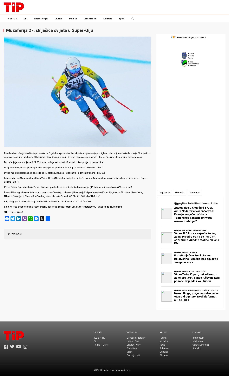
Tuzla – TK (99, 337)
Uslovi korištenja (200, 344)
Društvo (58, 19)
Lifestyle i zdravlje (136, 337)
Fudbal (163, 337)
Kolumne (107, 19)
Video (130, 351)
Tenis (162, 344)
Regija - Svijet (41, 19)
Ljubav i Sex (133, 341)
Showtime (132, 348)
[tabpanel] (190, 253)
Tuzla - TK (12, 19)
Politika (73, 19)
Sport (121, 19)
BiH (25, 19)
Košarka (164, 341)
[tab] (165, 192)
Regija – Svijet (101, 344)
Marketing (197, 341)
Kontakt (196, 348)
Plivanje (164, 355)
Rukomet (164, 348)
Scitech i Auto (134, 344)
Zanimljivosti (133, 355)
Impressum (198, 337)
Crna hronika (90, 19)
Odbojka (164, 351)
